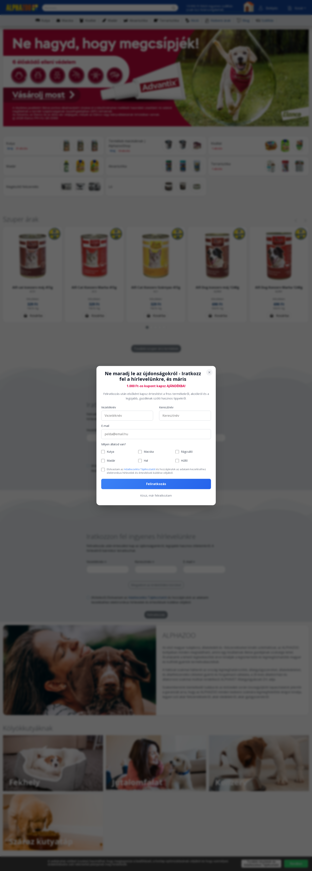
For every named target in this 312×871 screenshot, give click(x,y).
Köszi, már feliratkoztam (156, 495)
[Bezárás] (209, 372)
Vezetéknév (108, 407)
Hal (146, 461)
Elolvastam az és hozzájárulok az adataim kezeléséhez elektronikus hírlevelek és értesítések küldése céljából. (156, 471)
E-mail (105, 426)
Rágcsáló (187, 452)
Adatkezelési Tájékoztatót (140, 469)
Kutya (110, 452)
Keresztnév (166, 407)
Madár (111, 461)
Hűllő (184, 461)
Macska (149, 452)
